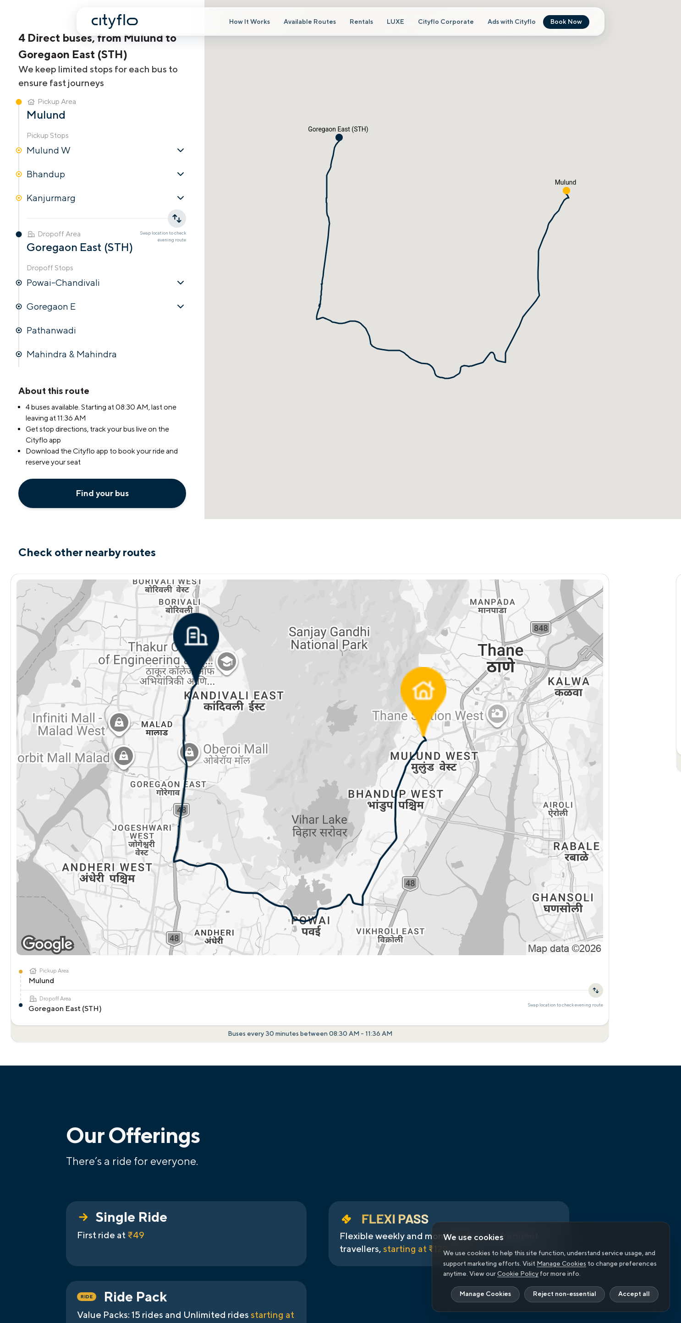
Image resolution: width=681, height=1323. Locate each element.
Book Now (566, 22)
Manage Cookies (561, 1263)
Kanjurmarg (106, 197)
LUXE (395, 22)
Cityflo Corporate (446, 22)
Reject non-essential (564, 1294)
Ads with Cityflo (512, 22)
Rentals (361, 22)
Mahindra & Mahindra (72, 354)
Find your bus (102, 493)
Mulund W (106, 150)
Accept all (634, 1294)
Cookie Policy (517, 1273)
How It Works (249, 22)
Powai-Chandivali (106, 282)
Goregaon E (106, 306)
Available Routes (310, 22)
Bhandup (106, 174)
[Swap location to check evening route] (144, 696)
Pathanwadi (51, 330)
